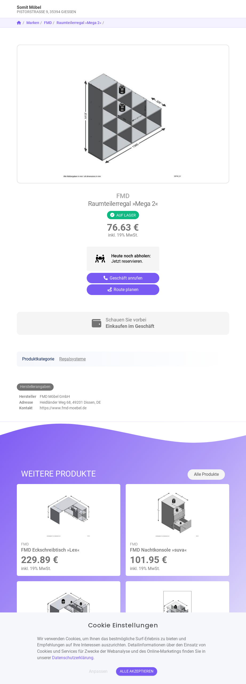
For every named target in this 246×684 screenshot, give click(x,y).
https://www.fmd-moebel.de (63, 408)
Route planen (123, 289)
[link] (96, 9)
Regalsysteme (72, 358)
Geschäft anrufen (123, 278)
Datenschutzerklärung (72, 657)
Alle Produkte (206, 474)
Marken (32, 23)
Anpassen (98, 671)
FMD (48, 23)
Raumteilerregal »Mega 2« (79, 23)
